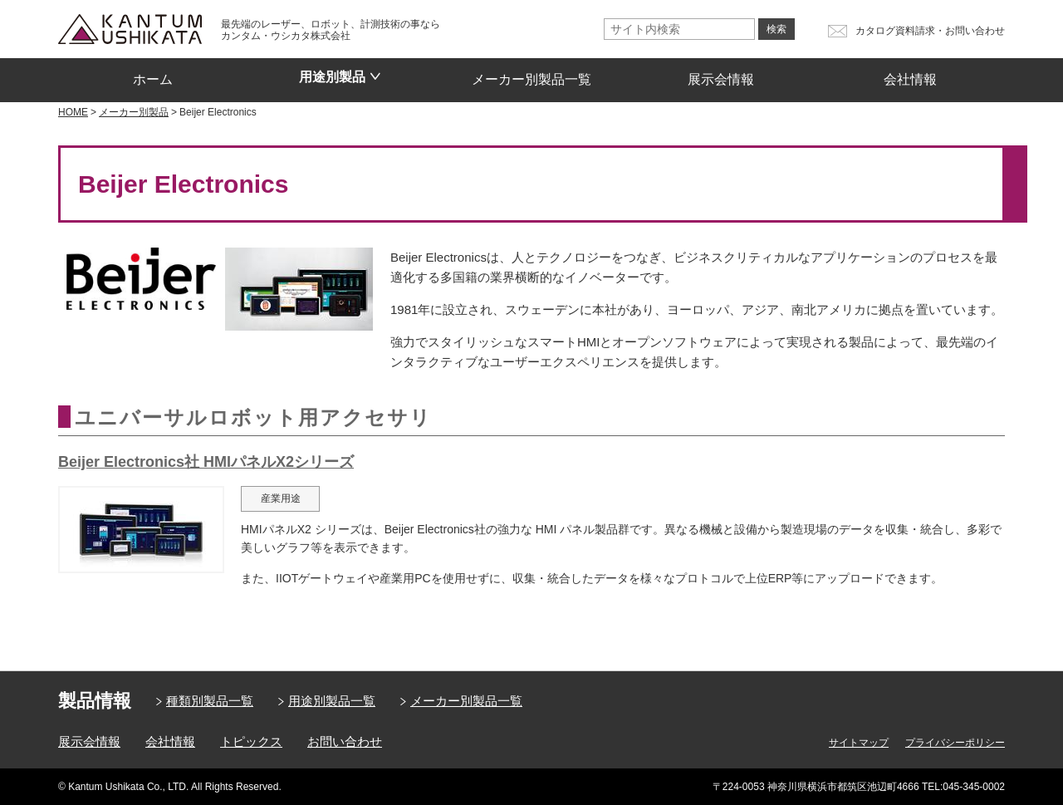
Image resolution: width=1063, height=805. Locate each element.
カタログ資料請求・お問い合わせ (930, 31)
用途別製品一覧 (331, 701)
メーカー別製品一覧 (531, 74)
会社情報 (910, 74)
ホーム (152, 74)
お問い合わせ (344, 741)
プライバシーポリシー (955, 743)
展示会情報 (721, 74)
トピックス (251, 741)
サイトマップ (859, 743)
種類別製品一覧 (209, 701)
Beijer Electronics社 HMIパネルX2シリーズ (206, 462)
